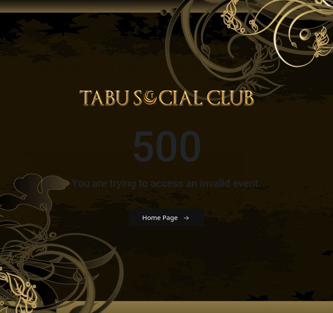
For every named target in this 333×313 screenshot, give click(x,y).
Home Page (166, 218)
